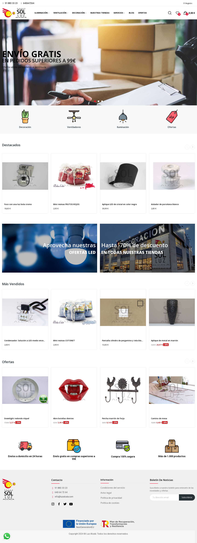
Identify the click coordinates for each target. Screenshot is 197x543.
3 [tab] (102, 101)
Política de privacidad (111, 497)
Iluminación (123, 127)
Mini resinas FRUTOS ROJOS (66, 204)
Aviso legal (106, 492)
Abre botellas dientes (63, 418)
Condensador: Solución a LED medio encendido (25, 340)
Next (192, 147)
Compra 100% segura (123, 456)
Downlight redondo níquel (16, 418)
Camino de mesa (159, 418)
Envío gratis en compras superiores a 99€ (74, 457)
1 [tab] (95, 101)
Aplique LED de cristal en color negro (119, 204)
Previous (187, 147)
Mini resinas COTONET (64, 340)
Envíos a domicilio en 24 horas (25, 456)
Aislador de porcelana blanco (165, 204)
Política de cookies (110, 502)
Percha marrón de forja (113, 418)
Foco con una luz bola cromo (18, 204)
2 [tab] (98, 101)
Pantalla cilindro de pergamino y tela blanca (123, 340)
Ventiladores (74, 127)
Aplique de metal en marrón (164, 340)
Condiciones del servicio (113, 487)
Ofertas (172, 127)
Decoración (25, 127)
